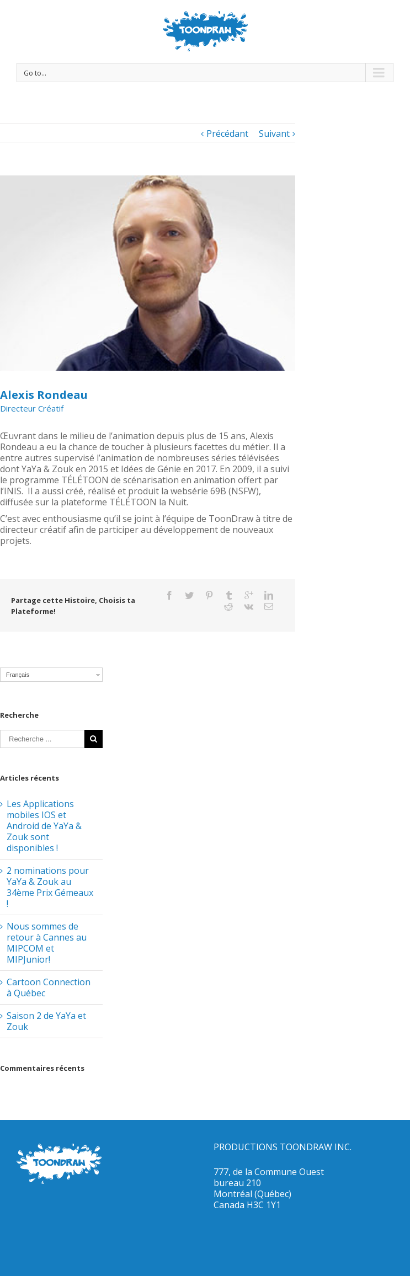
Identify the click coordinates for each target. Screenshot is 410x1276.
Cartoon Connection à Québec (48, 987)
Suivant (274, 133)
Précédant (227, 133)
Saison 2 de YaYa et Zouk (46, 1021)
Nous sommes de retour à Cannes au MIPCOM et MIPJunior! (47, 942)
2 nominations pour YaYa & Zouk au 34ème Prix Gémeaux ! (50, 887)
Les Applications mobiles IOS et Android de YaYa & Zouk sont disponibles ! (44, 826)
